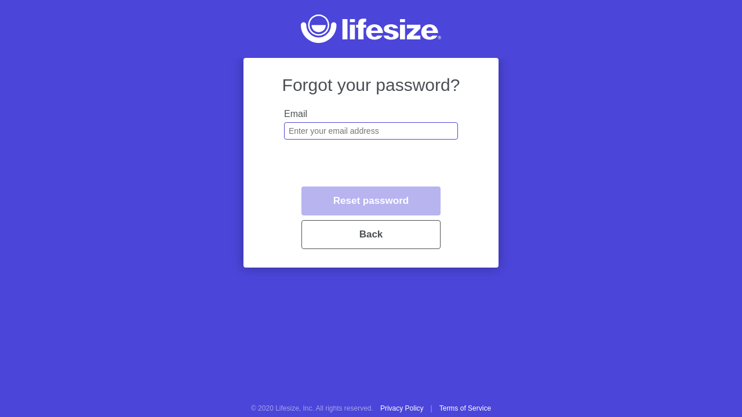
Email (295, 114)
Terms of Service (465, 408)
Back (371, 234)
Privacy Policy (402, 408)
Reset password (371, 200)
